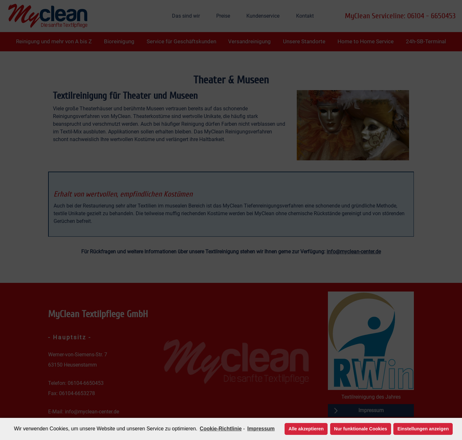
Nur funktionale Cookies (360, 428)
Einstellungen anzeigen (423, 428)
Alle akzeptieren (306, 428)
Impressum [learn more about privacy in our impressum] (261, 428)
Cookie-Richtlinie (221, 428)
